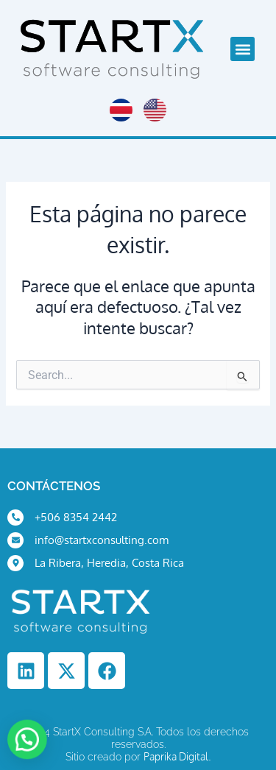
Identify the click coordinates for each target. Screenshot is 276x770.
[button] (242, 49)
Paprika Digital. (177, 756)
